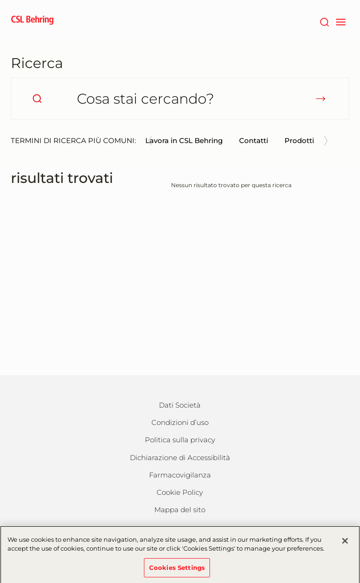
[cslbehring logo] (32, 21)
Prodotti (299, 140)
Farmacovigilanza (180, 474)
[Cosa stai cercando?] (180, 98)
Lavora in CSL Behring (184, 140)
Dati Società (180, 405)
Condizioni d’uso (180, 422)
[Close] (345, 544)
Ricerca (37, 63)
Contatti (253, 140)
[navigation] (340, 21)
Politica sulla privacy (180, 439)
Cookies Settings (177, 571)
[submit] (321, 98)
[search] (37, 98)
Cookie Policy (180, 492)
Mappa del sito (179, 509)
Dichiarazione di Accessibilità (180, 457)
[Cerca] (324, 21)
